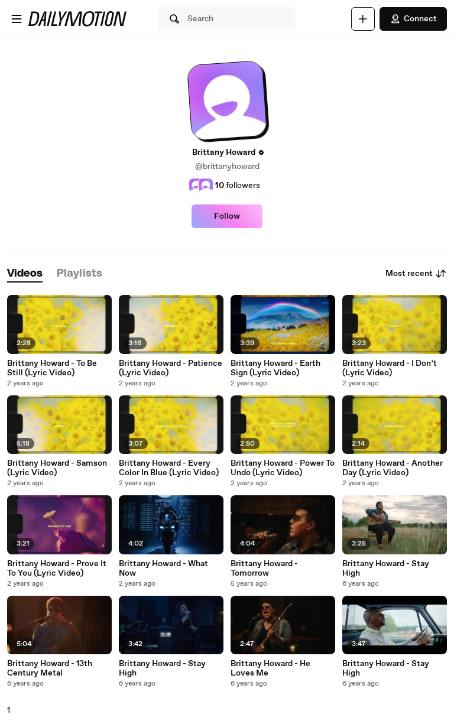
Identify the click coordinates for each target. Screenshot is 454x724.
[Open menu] (16, 19)
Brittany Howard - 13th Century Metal (49, 668)
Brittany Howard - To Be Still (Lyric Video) (52, 368)
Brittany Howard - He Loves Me (270, 668)
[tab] (25, 274)
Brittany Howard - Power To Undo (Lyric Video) (283, 468)
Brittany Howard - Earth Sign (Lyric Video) (275, 368)
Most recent (416, 274)
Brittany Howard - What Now (163, 568)
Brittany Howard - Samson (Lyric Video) (57, 468)
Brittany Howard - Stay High (385, 568)
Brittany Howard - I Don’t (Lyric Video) (389, 368)
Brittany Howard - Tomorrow (264, 568)
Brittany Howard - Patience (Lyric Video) (170, 368)
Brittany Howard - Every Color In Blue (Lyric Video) (169, 468)
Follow (227, 216)
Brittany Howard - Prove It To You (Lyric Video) (56, 568)
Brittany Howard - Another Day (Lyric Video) (392, 468)
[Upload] (363, 19)
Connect (413, 19)
